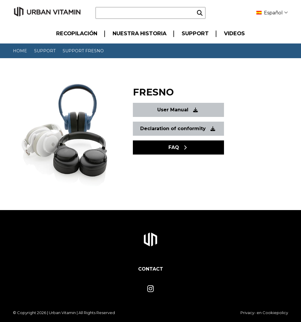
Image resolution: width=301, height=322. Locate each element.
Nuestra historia (139, 33)
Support (195, 33)
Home (20, 50)
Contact (150, 269)
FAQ (177, 147)
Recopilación (76, 33)
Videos (234, 33)
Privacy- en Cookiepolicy (264, 312)
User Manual (177, 110)
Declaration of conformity (177, 128)
